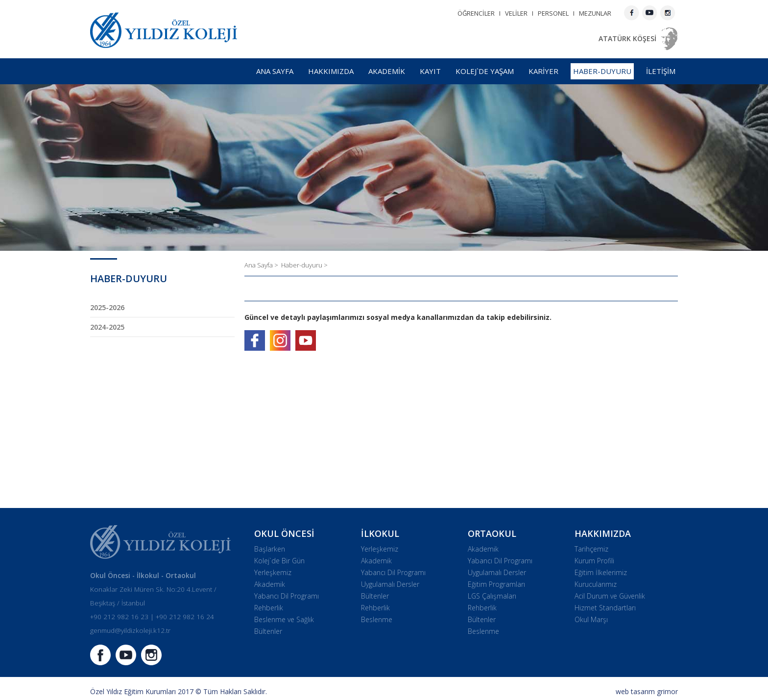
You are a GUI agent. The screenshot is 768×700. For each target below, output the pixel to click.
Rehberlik (268, 607)
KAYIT (430, 71)
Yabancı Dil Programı (286, 596)
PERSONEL (553, 13)
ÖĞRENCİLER (476, 13)
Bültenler (268, 631)
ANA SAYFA (274, 71)
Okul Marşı (591, 619)
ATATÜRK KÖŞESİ (627, 38)
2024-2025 (107, 327)
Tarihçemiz (591, 549)
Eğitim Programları (496, 584)
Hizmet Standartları (605, 607)
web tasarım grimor (647, 691)
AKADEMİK (386, 71)
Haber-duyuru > (304, 265)
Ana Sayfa (259, 265)
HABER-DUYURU (602, 71)
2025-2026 (107, 307)
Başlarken (269, 549)
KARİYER (543, 71)
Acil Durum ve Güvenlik (610, 596)
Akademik (269, 584)
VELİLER (516, 13)
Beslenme (376, 619)
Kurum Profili (594, 560)
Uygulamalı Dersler (390, 584)
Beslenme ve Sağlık (284, 619)
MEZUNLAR (595, 13)
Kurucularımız (596, 584)
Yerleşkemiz (272, 572)
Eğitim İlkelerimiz (601, 572)
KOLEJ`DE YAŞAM (485, 71)
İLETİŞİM (660, 71)
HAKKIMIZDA (331, 71)
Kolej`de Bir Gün (279, 560)
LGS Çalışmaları (492, 596)
